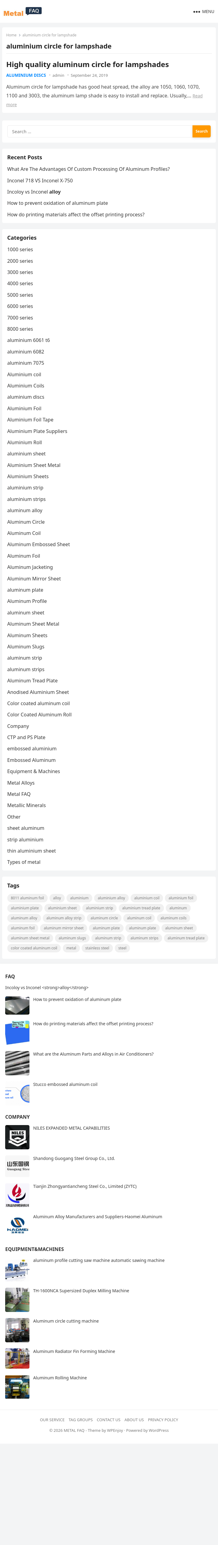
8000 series (21, 338)
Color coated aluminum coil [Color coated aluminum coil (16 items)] (81, 961)
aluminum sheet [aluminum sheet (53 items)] (180, 941)
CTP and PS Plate (27, 746)
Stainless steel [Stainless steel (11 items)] (145, 961)
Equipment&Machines (34, 1263)
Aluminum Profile (28, 610)
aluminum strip (25, 667)
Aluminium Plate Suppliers (38, 440)
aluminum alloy (25, 519)
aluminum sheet (26, 622)
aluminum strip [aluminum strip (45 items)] (109, 951)
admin (59, 76)
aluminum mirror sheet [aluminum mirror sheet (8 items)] (65, 941)
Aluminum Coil (25, 542)
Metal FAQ (20, 803)
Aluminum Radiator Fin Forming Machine (74, 1365)
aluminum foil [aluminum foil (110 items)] (24, 941)
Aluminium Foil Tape (31, 429)
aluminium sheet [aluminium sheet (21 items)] (63, 921)
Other (15, 826)
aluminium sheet (27, 463)
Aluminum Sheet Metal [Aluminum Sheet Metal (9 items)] (31, 951)
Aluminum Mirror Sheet (35, 588)
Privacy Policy (163, 1433)
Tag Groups (81, 1433)
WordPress (159, 1444)
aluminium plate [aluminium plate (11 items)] (26, 921)
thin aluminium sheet (32, 860)
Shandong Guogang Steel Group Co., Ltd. (74, 1172)
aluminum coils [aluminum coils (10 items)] (175, 931)
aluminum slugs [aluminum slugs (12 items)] (73, 951)
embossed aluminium (33, 758)
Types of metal (25, 871)
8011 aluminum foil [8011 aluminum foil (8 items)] (28, 911)
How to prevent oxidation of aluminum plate (58, 209)
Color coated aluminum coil (39, 712)
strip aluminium (26, 849)
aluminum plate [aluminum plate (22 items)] (107, 941)
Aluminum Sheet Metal (34, 633)
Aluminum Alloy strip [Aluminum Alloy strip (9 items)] (64, 931)
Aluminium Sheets (29, 485)
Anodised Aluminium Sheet (39, 701)
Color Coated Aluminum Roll (40, 724)
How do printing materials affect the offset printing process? (76, 220)
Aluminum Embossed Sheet (39, 554)
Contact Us (109, 1433)
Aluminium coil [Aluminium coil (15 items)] (147, 911)
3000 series (21, 281)
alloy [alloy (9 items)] (58, 911)
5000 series (21, 304)
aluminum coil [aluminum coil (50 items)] (140, 931)
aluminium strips (27, 508)
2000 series (21, 270)
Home (12, 35)
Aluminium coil (25, 383)
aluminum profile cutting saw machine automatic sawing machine (99, 1274)
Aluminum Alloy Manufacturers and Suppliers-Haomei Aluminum (97, 1231)
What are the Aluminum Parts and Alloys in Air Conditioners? (93, 1068)
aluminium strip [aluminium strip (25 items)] (100, 921)
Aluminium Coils (26, 395)
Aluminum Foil (24, 565)
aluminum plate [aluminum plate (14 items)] (143, 941)
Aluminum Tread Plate (33, 690)
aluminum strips (27, 678)
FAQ (10, 990)
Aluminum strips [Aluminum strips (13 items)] (145, 951)
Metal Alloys (22, 792)
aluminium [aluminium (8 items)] (80, 911)
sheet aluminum (26, 837)
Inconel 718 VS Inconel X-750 (41, 186)
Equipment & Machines (34, 780)
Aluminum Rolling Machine (60, 1392)
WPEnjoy (115, 1444)
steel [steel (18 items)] (169, 961)
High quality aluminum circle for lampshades (88, 65)
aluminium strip (26, 497)
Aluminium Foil (25, 417)
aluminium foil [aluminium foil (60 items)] (182, 911)
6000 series (21, 315)
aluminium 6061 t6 (29, 350)
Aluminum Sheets (28, 644)
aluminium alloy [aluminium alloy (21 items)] (112, 911)
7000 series (21, 327)
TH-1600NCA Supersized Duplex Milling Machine (81, 1305)
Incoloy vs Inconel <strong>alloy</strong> (47, 1002)
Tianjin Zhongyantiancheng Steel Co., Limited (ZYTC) (85, 1200)
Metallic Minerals (27, 815)
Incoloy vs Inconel (35, 197)
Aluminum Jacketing (31, 576)
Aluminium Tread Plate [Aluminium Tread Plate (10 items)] (142, 921)
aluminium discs (26, 76)
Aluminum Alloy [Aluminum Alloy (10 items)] (25, 931)
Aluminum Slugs (27, 656)
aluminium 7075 (26, 372)
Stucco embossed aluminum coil (65, 1098)
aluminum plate (26, 599)
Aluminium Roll (25, 451)
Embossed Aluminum (32, 769)
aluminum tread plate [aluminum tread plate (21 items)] (30, 961)
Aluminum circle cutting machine (66, 1335)
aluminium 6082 (26, 361)
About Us (134, 1433)
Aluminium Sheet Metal (34, 474)
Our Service (52, 1433)
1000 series (21, 259)
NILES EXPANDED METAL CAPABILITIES (71, 1142)
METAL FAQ (74, 1444)
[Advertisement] (109, 1500)
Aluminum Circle (27, 531)
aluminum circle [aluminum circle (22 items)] (105, 931)
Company (19, 735)
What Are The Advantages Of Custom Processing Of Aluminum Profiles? (89, 174)
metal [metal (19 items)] (118, 961)
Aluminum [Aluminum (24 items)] (179, 921)
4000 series (21, 293)
